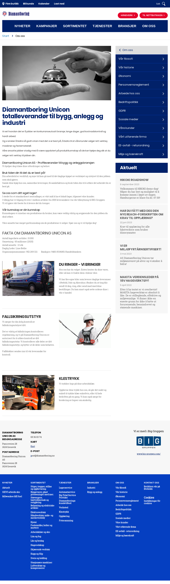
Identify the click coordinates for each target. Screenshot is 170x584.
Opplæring (64, 516)
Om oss (148, 26)
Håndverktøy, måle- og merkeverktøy (42, 516)
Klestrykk (64, 512)
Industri (91, 488)
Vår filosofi (126, 59)
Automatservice (67, 492)
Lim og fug (36, 536)
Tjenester (102, 26)
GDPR (122, 111)
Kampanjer (46, 26)
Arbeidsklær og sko (40, 532)
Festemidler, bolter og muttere (41, 526)
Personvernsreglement (134, 84)
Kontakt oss (84, 38)
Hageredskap (37, 545)
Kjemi (34, 522)
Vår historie (126, 67)
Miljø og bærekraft (131, 154)
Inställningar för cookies (152, 502)
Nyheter (22, 26)
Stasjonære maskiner (41, 562)
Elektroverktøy (38, 512)
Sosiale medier (128, 119)
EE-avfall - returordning (134, 145)
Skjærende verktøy (40, 549)
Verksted (63, 507)
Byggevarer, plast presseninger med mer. (42, 493)
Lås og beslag (37, 541)
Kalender (44, 3)
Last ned (59, 3)
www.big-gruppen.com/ (149, 453)
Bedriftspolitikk (128, 102)
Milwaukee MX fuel (12, 496)
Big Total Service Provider (67, 496)
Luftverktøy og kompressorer (38, 567)
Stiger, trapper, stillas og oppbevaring (41, 487)
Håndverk (127, 15)
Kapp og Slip (37, 554)
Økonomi (125, 76)
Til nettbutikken (153, 15)
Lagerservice (65, 488)
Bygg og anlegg (94, 492)
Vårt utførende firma (132, 137)
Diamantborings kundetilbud (67, 502)
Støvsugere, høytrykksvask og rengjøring (40, 500)
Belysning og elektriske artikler (42, 506)
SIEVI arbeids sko (11, 492)
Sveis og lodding (39, 558)
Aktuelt (6, 488)
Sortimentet (75, 26)
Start (5, 36)
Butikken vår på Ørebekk (152, 487)
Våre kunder (127, 128)
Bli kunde (28, 3)
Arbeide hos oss (129, 93)
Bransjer (127, 26)
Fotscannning (66, 520)
